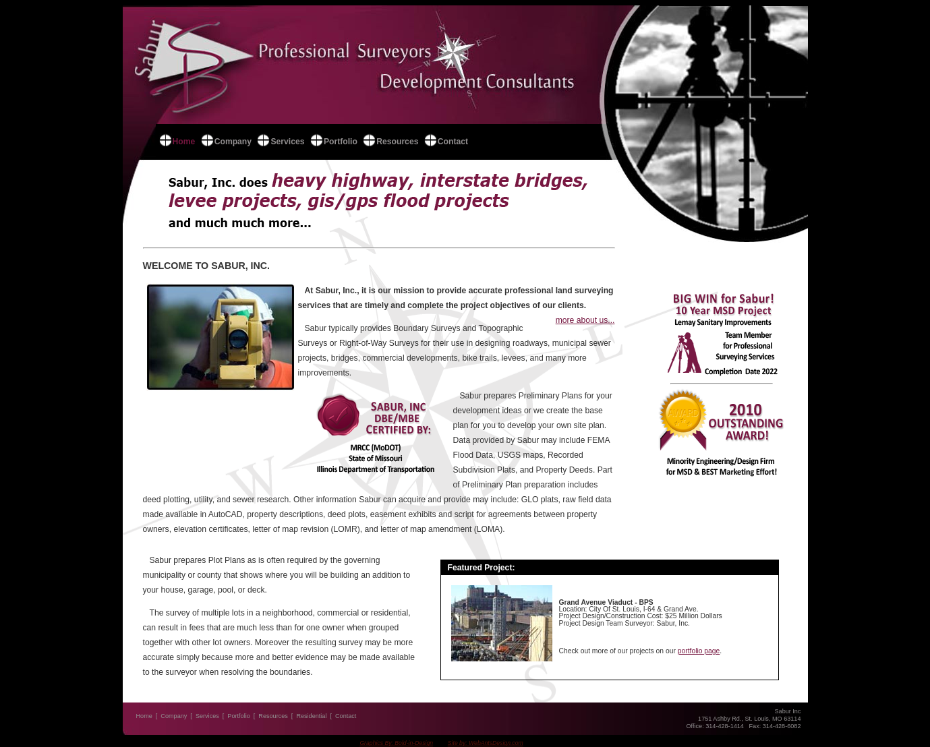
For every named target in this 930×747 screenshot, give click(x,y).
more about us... (585, 320)
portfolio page (699, 651)
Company (233, 141)
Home (184, 141)
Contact (453, 141)
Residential (311, 716)
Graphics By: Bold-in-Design (396, 743)
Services (287, 141)
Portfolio (340, 141)
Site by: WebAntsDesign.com (485, 743)
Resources (397, 141)
